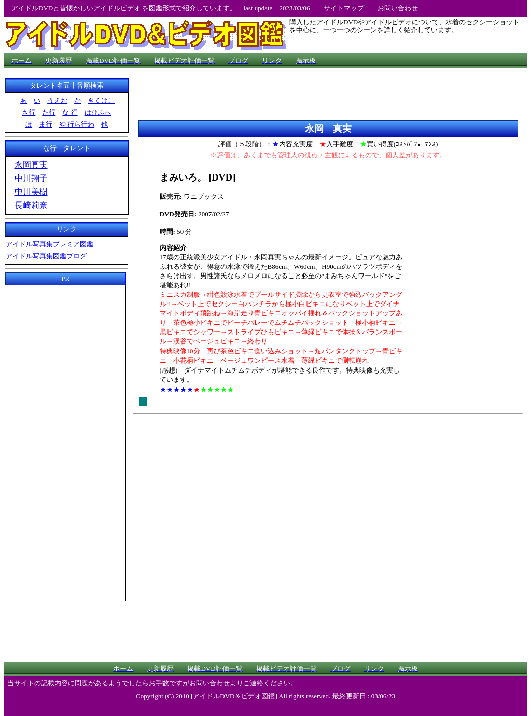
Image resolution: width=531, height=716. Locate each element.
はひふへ (98, 112)
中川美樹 (31, 191)
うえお (57, 100)
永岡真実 (31, 164)
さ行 (28, 112)
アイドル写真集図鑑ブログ (46, 256)
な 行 (69, 112)
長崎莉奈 (31, 205)
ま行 (45, 124)
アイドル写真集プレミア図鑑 (49, 244)
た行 (48, 112)
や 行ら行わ (76, 124)
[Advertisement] (65, 441)
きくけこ (101, 100)
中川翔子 (31, 178)
